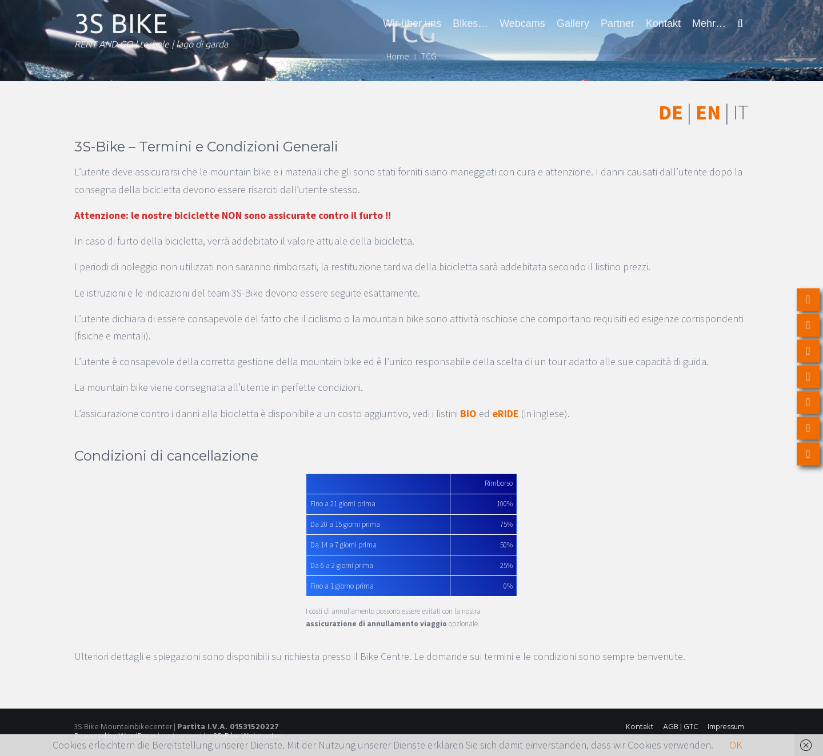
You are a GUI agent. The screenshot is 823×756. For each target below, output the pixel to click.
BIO (468, 413)
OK (735, 744)
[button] (740, 23)
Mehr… (709, 23)
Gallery (573, 23)
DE (670, 112)
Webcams (522, 23)
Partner (617, 23)
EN (708, 112)
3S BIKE (121, 23)
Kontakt (663, 23)
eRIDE (505, 413)
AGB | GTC (680, 727)
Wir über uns (412, 23)
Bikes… (470, 23)
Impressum (726, 727)
